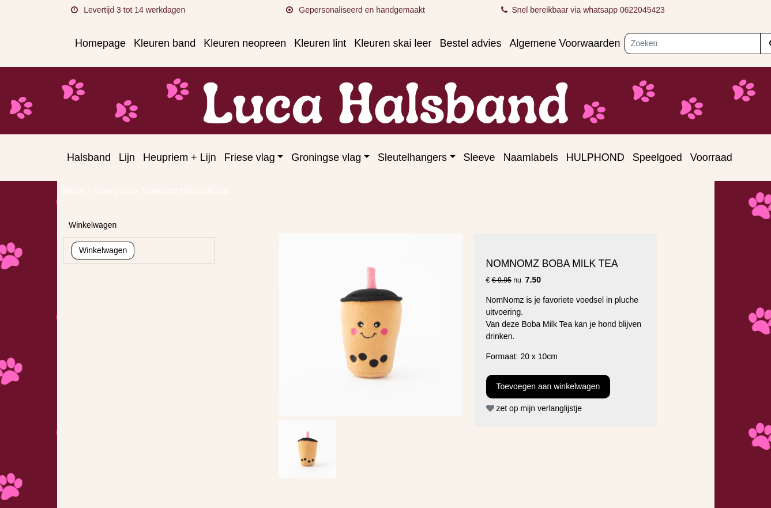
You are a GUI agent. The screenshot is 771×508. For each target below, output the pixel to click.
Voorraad (711, 157)
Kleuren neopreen (245, 43)
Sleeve (479, 157)
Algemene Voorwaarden (564, 43)
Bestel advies (470, 43)
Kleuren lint (320, 43)
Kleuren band (164, 43)
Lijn (127, 157)
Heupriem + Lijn (179, 157)
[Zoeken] (693, 43)
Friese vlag (249, 157)
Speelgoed (657, 157)
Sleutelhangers (412, 157)
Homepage (100, 43)
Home (74, 190)
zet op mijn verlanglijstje (534, 408)
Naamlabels (530, 157)
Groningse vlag (326, 157)
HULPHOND (595, 157)
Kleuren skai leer (392, 43)
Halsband (89, 157)
